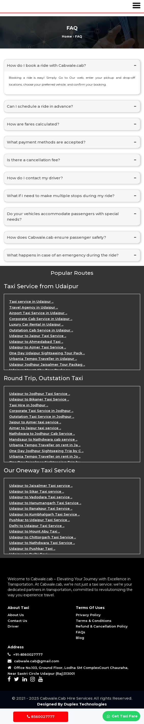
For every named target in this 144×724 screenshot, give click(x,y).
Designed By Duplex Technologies (72, 704)
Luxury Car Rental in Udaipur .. (36, 324)
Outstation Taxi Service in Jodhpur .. (41, 416)
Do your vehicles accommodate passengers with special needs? (63, 216)
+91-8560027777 (25, 654)
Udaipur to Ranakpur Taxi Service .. (40, 508)
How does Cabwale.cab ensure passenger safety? (56, 237)
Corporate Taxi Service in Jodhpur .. (41, 411)
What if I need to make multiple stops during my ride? (60, 195)
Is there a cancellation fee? (33, 159)
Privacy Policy (88, 615)
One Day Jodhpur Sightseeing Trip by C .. (46, 451)
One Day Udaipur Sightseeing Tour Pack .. (47, 353)
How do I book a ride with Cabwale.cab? (46, 65)
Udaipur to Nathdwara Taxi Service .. (42, 543)
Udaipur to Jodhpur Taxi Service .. (39, 394)
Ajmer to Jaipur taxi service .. (35, 428)
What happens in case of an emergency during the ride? (63, 255)
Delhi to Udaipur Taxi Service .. (36, 526)
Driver (13, 626)
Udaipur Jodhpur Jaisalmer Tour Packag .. (47, 364)
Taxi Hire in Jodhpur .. (28, 405)
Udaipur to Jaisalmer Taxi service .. (41, 486)
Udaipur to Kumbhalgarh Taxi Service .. (44, 514)
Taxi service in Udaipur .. (31, 301)
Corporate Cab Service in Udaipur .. (40, 319)
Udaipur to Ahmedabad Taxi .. (36, 342)
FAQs (80, 632)
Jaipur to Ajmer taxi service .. (35, 422)
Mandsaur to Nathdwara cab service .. (43, 439)
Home (67, 36)
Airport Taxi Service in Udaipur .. (38, 313)
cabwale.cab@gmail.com (36, 661)
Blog (80, 638)
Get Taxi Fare (122, 716)
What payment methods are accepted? (46, 142)
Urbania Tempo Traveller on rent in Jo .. (44, 456)
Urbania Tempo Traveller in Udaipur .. (43, 359)
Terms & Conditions (93, 621)
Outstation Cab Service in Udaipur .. (41, 330)
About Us (16, 615)
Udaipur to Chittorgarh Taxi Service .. (42, 537)
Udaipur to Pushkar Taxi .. (32, 548)
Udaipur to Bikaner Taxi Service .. (39, 399)
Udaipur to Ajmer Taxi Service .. (37, 347)
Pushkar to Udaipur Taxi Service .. (39, 520)
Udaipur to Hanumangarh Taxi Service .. (45, 503)
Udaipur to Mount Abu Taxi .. (34, 531)
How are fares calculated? (33, 124)
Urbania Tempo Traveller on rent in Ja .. (44, 445)
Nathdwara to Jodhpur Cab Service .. (42, 433)
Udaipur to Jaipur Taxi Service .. (37, 336)
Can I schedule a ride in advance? (40, 106)
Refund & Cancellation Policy (102, 626)
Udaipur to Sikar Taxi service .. (36, 491)
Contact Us (17, 621)
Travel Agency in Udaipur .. (33, 307)
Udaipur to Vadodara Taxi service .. (40, 497)
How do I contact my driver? (35, 177)
